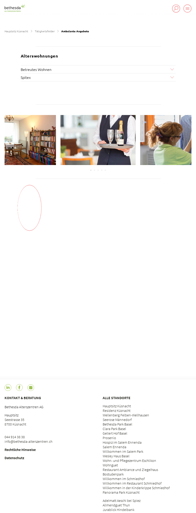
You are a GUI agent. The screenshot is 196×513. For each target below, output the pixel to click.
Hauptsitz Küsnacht (16, 31)
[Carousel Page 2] (94, 170)
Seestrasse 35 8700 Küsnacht (15, 421)
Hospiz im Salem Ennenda (122, 442)
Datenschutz (14, 457)
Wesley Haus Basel (116, 456)
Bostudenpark (113, 474)
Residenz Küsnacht (116, 410)
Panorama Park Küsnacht (121, 492)
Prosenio (109, 437)
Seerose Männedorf (117, 419)
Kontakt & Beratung (23, 397)
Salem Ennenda (114, 447)
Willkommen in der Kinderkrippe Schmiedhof (136, 487)
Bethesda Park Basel (117, 424)
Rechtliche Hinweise (20, 449)
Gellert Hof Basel (115, 433)
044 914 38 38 (15, 437)
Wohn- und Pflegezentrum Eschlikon (129, 460)
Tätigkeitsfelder (45, 31)
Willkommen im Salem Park (123, 451)
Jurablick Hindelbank (118, 509)
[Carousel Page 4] (101, 170)
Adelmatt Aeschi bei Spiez (121, 500)
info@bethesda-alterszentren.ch (28, 441)
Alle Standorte (116, 397)
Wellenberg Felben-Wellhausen (126, 415)
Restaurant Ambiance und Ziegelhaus (130, 469)
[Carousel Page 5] (105, 170)
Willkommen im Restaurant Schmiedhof (132, 483)
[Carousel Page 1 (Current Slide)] (91, 170)
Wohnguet (110, 465)
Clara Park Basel (114, 428)
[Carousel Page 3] (98, 170)
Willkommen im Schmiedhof (124, 478)
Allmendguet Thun (116, 505)
